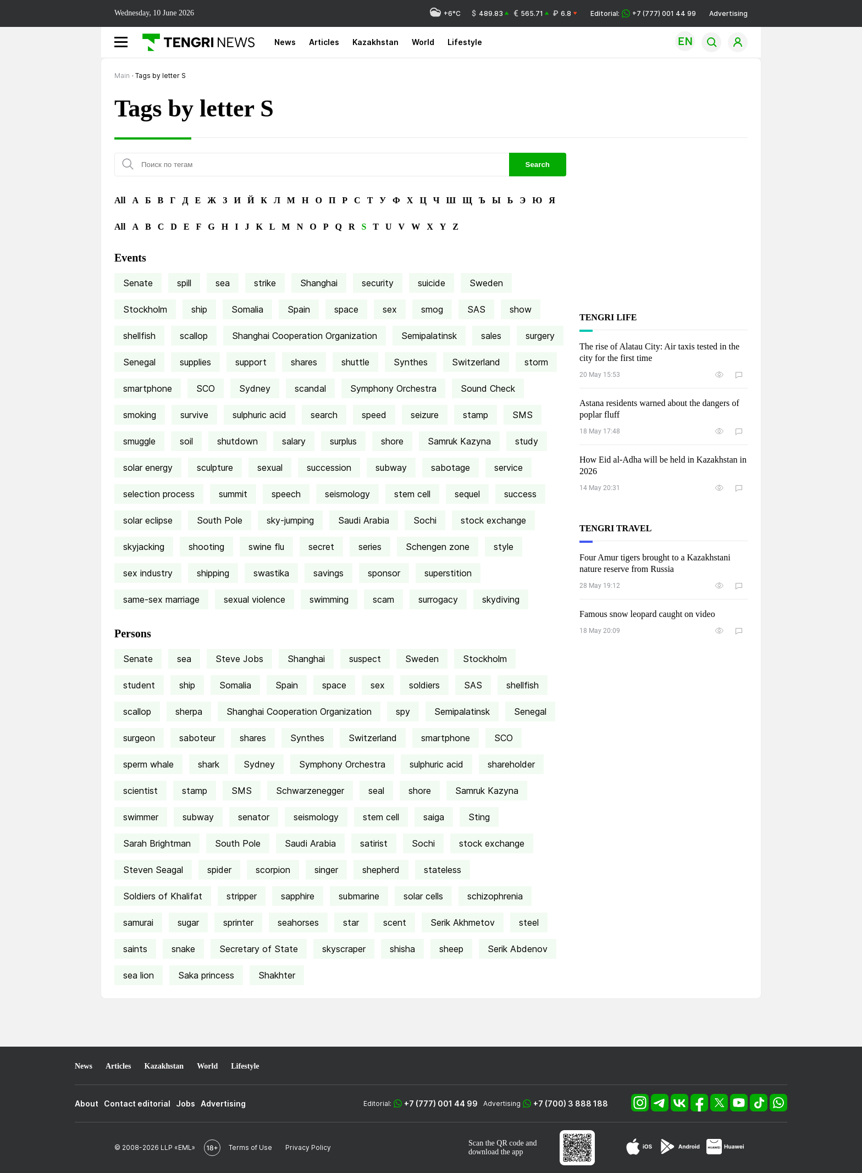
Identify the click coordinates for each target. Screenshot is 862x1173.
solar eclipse (148, 520)
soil (186, 441)
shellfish (139, 335)
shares (304, 362)
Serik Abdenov (518, 948)
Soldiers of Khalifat (162, 896)
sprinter (238, 922)
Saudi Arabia (363, 520)
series (370, 546)
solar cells (423, 896)
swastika (271, 573)
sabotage (450, 467)
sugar (188, 922)
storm (536, 362)
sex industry (148, 573)
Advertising (728, 13)
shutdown (237, 441)
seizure (425, 414)
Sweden (486, 282)
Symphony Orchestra (393, 388)
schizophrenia (495, 896)
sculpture (215, 467)
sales (491, 335)
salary (294, 441)
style (503, 546)
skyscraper (344, 948)
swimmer (140, 816)
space (346, 309)
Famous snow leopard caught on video (647, 614)
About (86, 1103)
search (324, 414)
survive (194, 414)
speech (286, 493)
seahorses (298, 922)
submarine (359, 896)
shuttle (355, 362)
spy (403, 711)
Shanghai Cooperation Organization (304, 335)
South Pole (219, 520)
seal (376, 790)
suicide (431, 282)
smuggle (139, 441)
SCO (205, 388)
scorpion (273, 869)
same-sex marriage (161, 599)
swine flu (266, 546)
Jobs (185, 1103)
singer (326, 869)
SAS (476, 309)
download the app (495, 1152)
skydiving (501, 599)
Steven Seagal (153, 869)
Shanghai (319, 282)
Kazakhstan (375, 42)
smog (432, 309)
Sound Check (488, 388)
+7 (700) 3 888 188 (570, 1103)
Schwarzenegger (310, 790)
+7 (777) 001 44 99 (441, 1103)
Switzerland (476, 362)
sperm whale (148, 764)
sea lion (138, 975)
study (526, 441)
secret (321, 546)
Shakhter (276, 975)
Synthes (411, 362)
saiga (433, 816)
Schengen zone (437, 546)
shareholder (511, 764)
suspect (365, 658)
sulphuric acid (259, 414)
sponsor (384, 573)
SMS (522, 414)
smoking (139, 414)
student (139, 685)
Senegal (139, 362)
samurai (138, 922)
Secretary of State (258, 948)
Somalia (247, 309)
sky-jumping (290, 520)
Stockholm (145, 309)
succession (329, 467)
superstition (448, 573)
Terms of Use (250, 1147)
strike (265, 282)
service (508, 467)
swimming (329, 599)
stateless (442, 869)
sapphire (297, 896)
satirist (374, 843)
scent (394, 922)
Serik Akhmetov (462, 922)
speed (374, 414)
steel (529, 922)
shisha (402, 948)
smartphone (147, 388)
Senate (138, 282)
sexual (270, 467)
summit (233, 493)
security (378, 282)
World (423, 42)
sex (390, 309)
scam (383, 599)
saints (135, 948)
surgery (540, 335)
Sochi (424, 520)
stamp (475, 414)
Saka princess (206, 975)
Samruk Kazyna (459, 441)
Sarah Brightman (157, 843)
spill (184, 282)
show (521, 309)
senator (253, 816)
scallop (194, 335)
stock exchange (493, 520)
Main (122, 75)
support (251, 362)
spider (219, 869)
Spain (299, 309)
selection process (159, 493)
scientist (140, 790)
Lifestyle (464, 42)
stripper (241, 896)
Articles (324, 42)
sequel (467, 493)
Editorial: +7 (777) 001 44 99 (643, 13)
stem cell (412, 493)
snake (183, 948)
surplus (343, 441)
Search (538, 164)
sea (223, 282)
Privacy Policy (308, 1147)
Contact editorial (137, 1103)
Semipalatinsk (429, 335)
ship (199, 309)
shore (392, 441)
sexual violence (254, 599)
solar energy (148, 467)
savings (328, 573)
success (520, 493)
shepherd (381, 869)
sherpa (188, 711)
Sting (479, 816)
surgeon (139, 737)
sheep (451, 948)
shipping (213, 573)
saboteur (197, 737)
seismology (347, 493)
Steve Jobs (239, 658)
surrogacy (438, 599)
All (119, 200)
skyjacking (143, 546)
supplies (195, 362)
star (351, 922)
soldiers (424, 685)
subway (391, 467)
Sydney (254, 388)
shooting (206, 546)
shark (208, 764)
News (285, 42)
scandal (310, 388)
